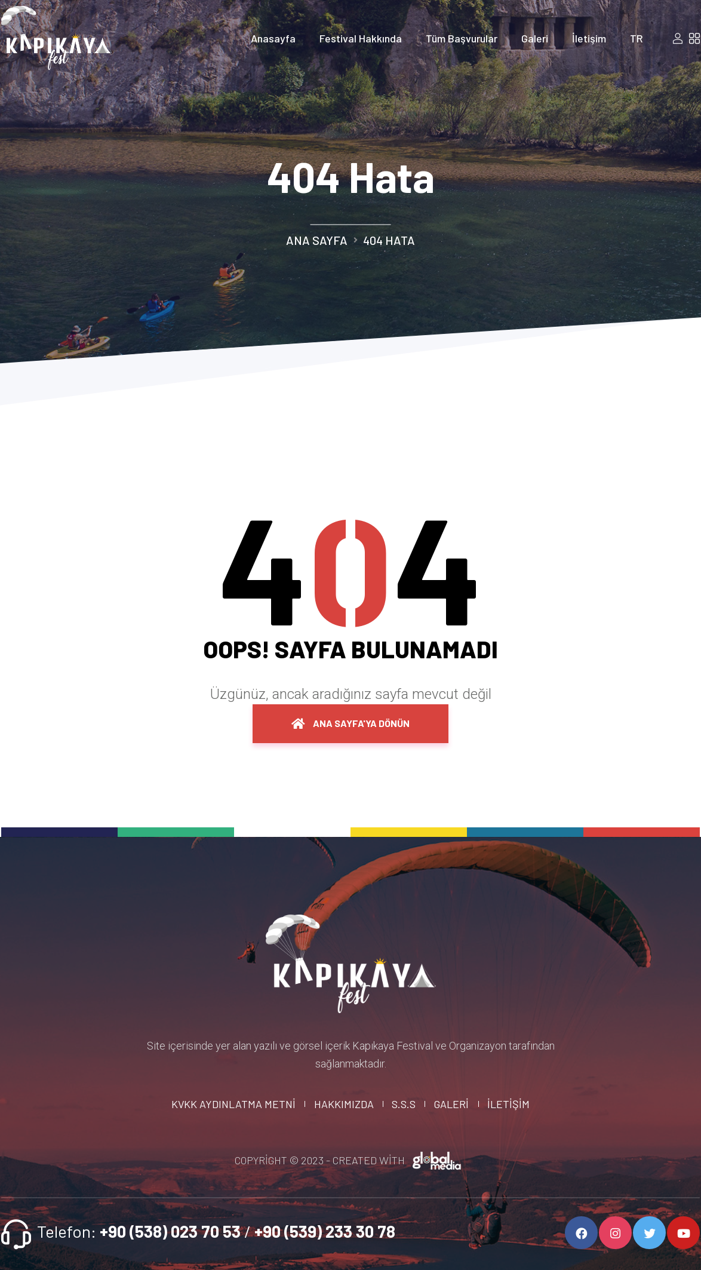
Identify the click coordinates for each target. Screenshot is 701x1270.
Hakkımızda (344, 1104)
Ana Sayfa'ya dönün (350, 723)
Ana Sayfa (317, 240)
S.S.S (404, 1104)
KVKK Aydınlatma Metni (233, 1104)
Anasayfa (273, 38)
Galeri (534, 38)
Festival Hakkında (360, 38)
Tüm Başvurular (461, 38)
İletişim (589, 38)
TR (636, 38)
